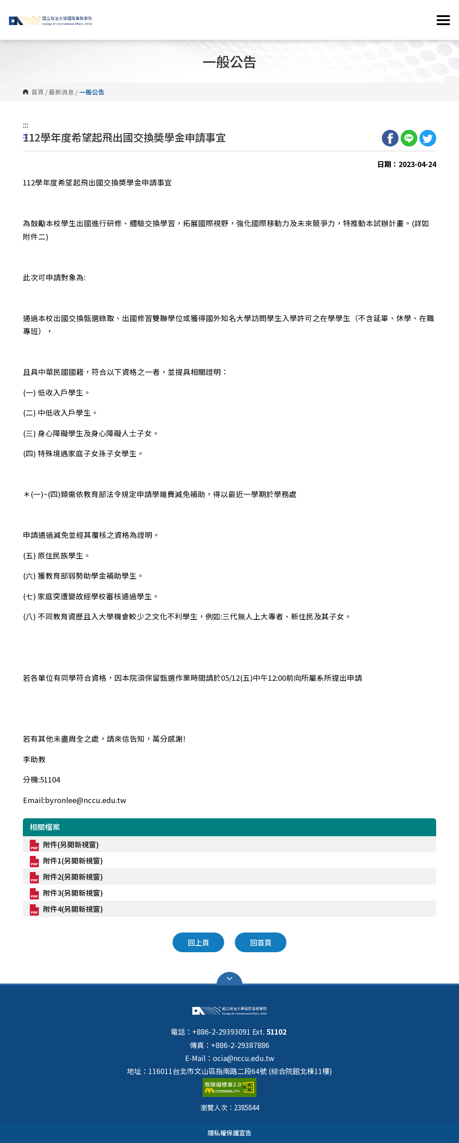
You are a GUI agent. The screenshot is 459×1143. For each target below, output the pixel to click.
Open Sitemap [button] (229, 978)
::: (25, 124)
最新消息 (61, 91)
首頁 (37, 91)
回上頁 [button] (198, 942)
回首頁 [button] (261, 942)
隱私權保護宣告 (229, 1132)
